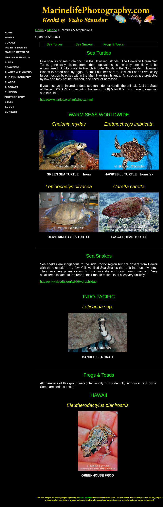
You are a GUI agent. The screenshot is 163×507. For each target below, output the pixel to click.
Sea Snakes (84, 44)
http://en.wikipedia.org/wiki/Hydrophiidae (68, 281)
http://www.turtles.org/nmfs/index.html (66, 99)
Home (39, 30)
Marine (52, 30)
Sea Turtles (55, 44)
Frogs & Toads (113, 44)
